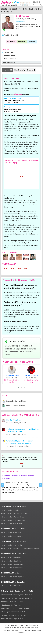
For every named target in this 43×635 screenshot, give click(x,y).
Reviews (32, 41)
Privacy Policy (19, 627)
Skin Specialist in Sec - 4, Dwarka (13, 520)
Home (7, 625)
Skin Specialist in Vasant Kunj (12, 564)
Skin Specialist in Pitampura (11, 548)
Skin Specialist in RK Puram (11, 557)
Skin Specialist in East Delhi (11, 533)
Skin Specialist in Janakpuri (11, 510)
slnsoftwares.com (31, 627)
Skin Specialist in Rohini (32, 548)
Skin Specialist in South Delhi (12, 561)
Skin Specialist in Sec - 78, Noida (13, 577)
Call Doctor (11, 41)
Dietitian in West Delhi (26, 598)
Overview (7, 70)
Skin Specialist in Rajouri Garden (13, 517)
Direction (31, 70)
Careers (21, 625)
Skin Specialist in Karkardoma (12, 536)
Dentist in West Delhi (9, 598)
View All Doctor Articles (13, 406)
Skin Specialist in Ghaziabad (12, 586)
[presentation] (2, 485)
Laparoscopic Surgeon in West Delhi (14, 615)
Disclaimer (21, 633)
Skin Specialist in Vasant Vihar (12, 568)
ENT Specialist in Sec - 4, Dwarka (13, 602)
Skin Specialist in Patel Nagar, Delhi (14, 513)
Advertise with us (32, 625)
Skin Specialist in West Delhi (12, 524)
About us (14, 625)
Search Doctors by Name (14, 401)
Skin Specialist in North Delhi (12, 545)
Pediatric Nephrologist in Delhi (12, 619)
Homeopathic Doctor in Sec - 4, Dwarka (15, 608)
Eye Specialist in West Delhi (11, 605)
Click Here (18, 94)
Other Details (19, 70)
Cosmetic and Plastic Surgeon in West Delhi (17, 595)
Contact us (9, 627)
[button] (18, 387)
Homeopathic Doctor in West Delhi (14, 612)
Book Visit (21, 41)
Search (37, 5)
